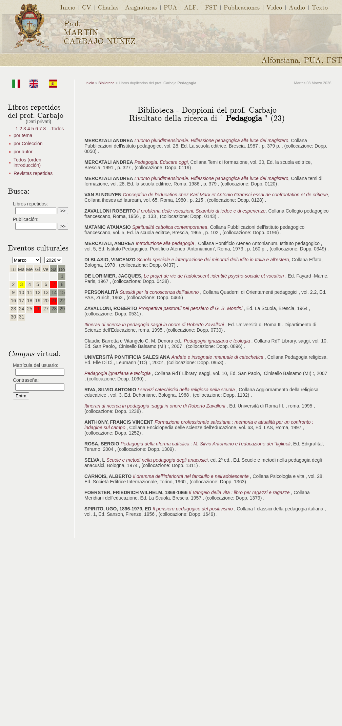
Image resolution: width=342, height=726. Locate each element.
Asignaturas (141, 7)
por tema (23, 135)
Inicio (67, 7)
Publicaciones (242, 7)
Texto (320, 7)
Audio (297, 7)
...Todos (55, 128)
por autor (23, 151)
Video (274, 7)
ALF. (191, 7)
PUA (170, 7)
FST (211, 7)
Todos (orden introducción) (27, 162)
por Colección (28, 143)
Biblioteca (106, 83)
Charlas (108, 7)
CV (86, 7)
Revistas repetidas (33, 173)
